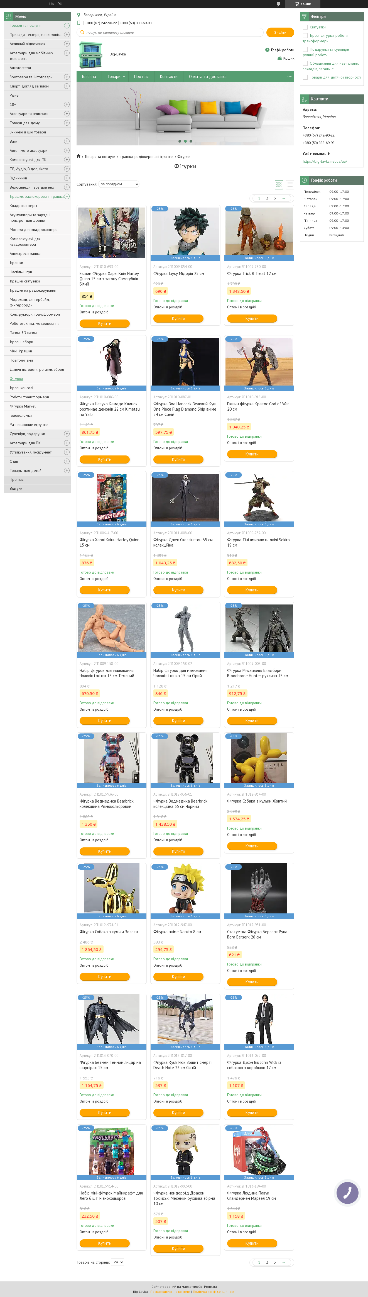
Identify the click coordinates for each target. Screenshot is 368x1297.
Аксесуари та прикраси (29, 113)
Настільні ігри (21, 271)
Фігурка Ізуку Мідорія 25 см (178, 273)
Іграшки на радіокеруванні (33, 290)
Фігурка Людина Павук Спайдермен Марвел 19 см (251, 1195)
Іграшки (16, 262)
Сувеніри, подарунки (27, 433)
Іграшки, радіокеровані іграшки (37, 196)
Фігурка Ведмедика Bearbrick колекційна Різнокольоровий (107, 803)
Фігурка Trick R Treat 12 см (251, 273)
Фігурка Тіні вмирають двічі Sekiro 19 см (258, 542)
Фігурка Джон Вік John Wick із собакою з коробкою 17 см (254, 1065)
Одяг (14, 461)
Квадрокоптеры (23, 205)
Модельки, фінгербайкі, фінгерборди (30, 302)
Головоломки (21, 415)
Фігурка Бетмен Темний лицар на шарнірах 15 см (110, 1065)
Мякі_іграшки (21, 350)
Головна (89, 76)
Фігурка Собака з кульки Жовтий (257, 801)
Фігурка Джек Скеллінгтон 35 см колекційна (183, 542)
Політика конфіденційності (214, 1291)
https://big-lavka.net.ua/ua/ (325, 161)
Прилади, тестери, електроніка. (36, 34)
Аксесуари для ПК (25, 442)
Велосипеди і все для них (32, 187)
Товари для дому (25, 122)
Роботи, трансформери (29, 396)
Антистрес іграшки (25, 253)
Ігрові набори (21, 341)
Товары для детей (25, 470)
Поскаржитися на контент (170, 1291)
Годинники (18, 178)
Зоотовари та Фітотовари (31, 76)
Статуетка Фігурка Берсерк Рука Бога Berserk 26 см (257, 934)
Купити (104, 323)
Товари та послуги (25, 25)
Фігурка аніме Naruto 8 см (177, 931)
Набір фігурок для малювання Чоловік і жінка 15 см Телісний (107, 673)
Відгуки (16, 488)
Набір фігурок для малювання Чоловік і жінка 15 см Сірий (180, 673)
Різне (14, 95)
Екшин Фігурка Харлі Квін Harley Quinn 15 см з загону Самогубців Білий (109, 279)
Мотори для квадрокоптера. (34, 229)
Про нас (16, 479)
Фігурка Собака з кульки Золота (109, 931)
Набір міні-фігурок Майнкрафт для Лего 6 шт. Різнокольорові (111, 1195)
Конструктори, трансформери (35, 314)
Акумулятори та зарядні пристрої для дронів (30, 217)
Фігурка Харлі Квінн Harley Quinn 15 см (109, 542)
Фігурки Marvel (23, 406)
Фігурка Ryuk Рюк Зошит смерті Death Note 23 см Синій (182, 1065)
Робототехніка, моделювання (35, 323)
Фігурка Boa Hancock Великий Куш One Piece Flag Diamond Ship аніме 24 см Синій (184, 409)
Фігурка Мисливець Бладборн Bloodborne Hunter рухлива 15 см (257, 673)
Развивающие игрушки (29, 424)
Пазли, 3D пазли (23, 332)
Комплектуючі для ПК (28, 159)
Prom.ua (210, 1286)
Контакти (169, 76)
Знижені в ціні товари (28, 132)
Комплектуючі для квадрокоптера (25, 241)
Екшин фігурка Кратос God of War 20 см (258, 406)
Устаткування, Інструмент (30, 452)
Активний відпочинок (27, 43)
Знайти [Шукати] (280, 32)
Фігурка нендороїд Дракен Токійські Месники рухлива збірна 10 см (184, 1198)
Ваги (13, 141)
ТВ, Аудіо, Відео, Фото (29, 168)
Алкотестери (20, 67)
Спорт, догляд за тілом (29, 86)
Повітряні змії (21, 360)
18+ (13, 104)
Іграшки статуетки (25, 281)
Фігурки (16, 378)
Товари (114, 76)
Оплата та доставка (208, 76)
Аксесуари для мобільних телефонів (31, 55)
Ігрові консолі (21, 387)
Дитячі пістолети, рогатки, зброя (37, 369)
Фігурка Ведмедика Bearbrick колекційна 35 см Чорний (180, 803)
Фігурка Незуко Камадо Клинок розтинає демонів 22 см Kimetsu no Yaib (110, 409)
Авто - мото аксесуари (28, 150)
